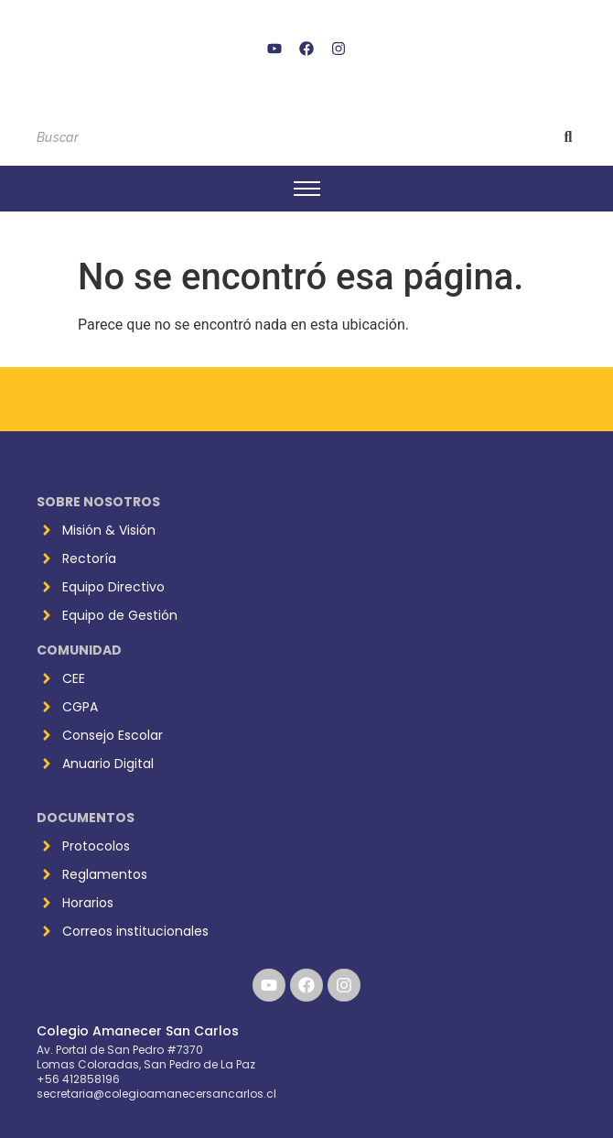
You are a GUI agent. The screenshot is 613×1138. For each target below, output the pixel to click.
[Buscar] (289, 138)
